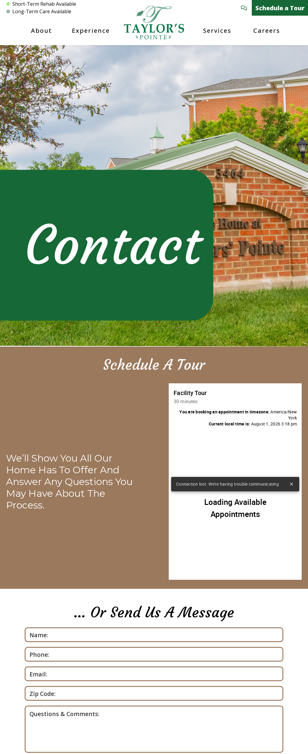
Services (217, 30)
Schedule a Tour (279, 8)
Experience (91, 30)
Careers (266, 30)
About (41, 30)
